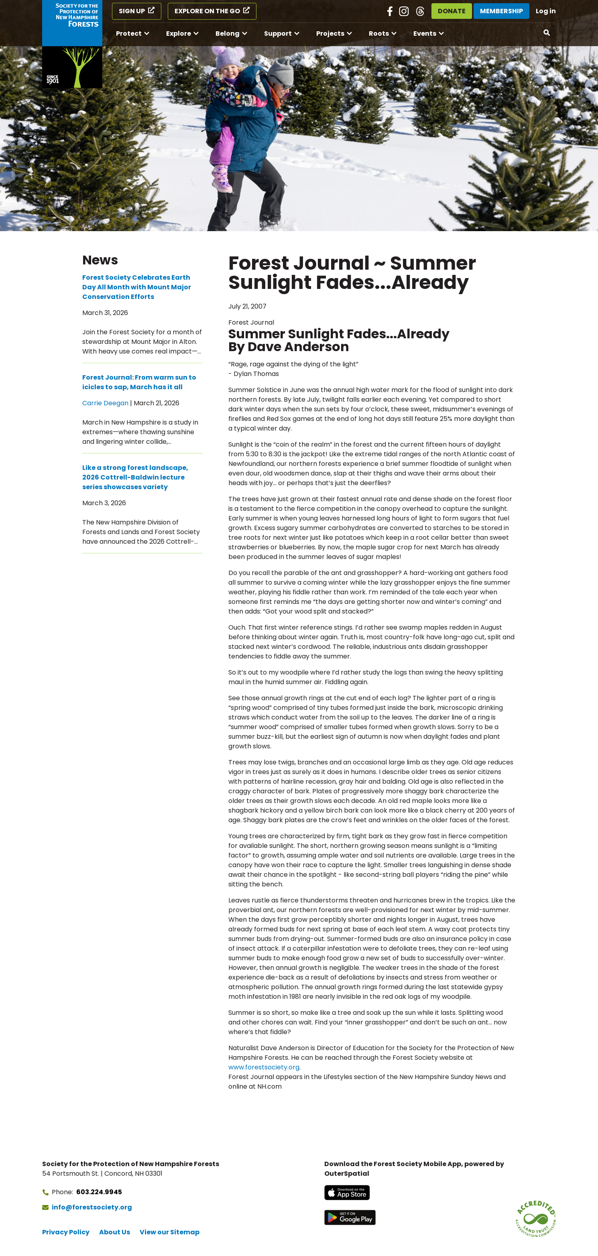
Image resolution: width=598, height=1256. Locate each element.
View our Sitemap (169, 1232)
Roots (379, 33)
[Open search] (547, 33)
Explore (178, 33)
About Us (114, 1232)
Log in (546, 11)
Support (278, 33)
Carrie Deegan (105, 403)
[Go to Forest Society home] (72, 44)
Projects (330, 33)
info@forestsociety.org (92, 1207)
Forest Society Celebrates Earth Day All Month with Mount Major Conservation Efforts (136, 287)
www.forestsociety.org (263, 1067)
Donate (452, 11)
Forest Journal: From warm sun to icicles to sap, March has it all (139, 382)
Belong (228, 33)
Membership (501, 11)
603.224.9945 (99, 1192)
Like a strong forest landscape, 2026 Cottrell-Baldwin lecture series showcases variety (135, 477)
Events (424, 33)
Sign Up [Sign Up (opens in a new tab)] (132, 11)
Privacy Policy (65, 1232)
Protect (129, 33)
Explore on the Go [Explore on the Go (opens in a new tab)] (207, 11)
